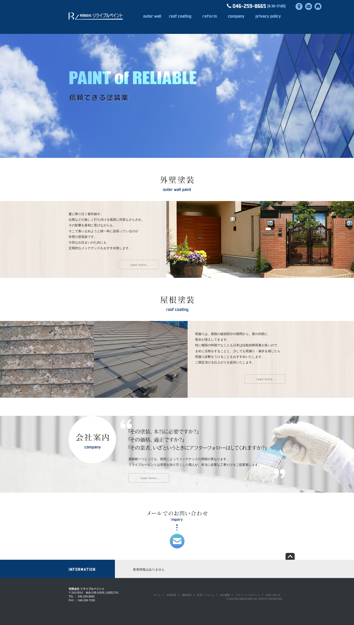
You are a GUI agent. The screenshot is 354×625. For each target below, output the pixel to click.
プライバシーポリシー (247, 595)
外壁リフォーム (205, 595)
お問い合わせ (273, 595)
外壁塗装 (171, 595)
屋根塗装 (187, 595)
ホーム (157, 595)
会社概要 (225, 595)
